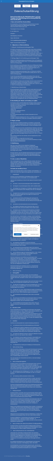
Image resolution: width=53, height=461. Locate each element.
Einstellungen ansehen (35, 234)
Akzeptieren (18, 234)
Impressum (35, 5)
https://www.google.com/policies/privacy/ (17, 140)
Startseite (17, 5)
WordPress (28, 456)
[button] (38, 225)
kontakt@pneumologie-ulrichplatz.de (20, 40)
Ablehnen (25, 234)
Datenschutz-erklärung (26, 6)
